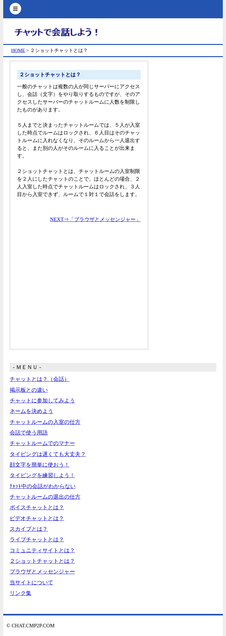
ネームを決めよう (31, 411)
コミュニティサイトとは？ (42, 550)
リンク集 (20, 593)
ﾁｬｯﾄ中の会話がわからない (43, 486)
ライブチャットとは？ (37, 540)
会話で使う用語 (29, 433)
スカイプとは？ (29, 529)
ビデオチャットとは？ (37, 518)
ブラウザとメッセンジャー (42, 572)
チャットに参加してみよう (42, 401)
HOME (18, 50)
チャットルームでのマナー (42, 443)
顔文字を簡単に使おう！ (40, 465)
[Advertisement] (79, 294)
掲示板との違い (29, 390)
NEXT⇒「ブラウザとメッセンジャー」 (95, 219)
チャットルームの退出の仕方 (45, 497)
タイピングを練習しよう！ (42, 475)
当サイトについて (31, 583)
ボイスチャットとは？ (37, 507)
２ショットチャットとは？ (42, 561)
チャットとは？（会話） (40, 379)
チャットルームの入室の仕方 (45, 422)
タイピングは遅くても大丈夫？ (48, 454)
